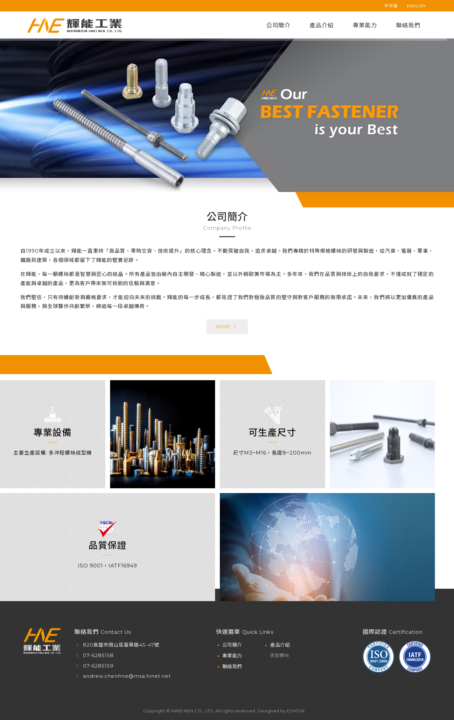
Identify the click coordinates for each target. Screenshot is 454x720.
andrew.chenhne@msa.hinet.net (127, 676)
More (227, 320)
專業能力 (232, 656)
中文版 (391, 6)
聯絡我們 (232, 666)
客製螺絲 (279, 655)
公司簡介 (232, 645)
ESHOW (296, 710)
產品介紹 (280, 645)
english (416, 6)
